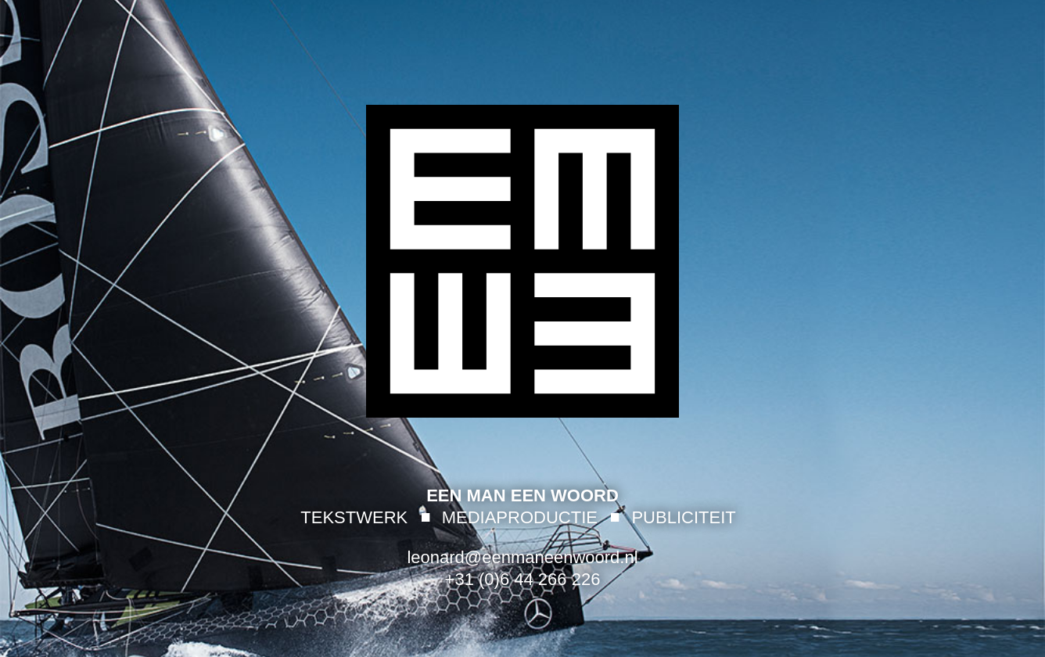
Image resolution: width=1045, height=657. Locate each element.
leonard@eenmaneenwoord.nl (522, 557)
